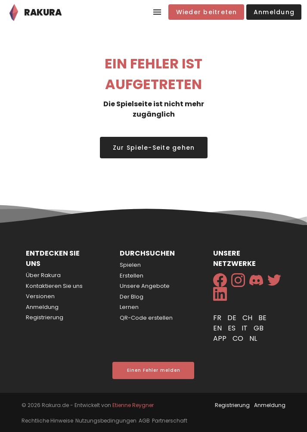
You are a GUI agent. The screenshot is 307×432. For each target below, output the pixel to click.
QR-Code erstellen (146, 318)
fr (218, 318)
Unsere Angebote (145, 286)
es (232, 328)
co (239, 338)
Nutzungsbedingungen (105, 420)
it (245, 328)
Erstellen (131, 276)
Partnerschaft (169, 420)
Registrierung (44, 317)
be (262, 318)
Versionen (40, 296)
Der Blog (131, 297)
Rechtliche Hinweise (47, 420)
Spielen (130, 265)
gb (259, 328)
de (232, 318)
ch (248, 318)
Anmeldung (42, 307)
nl (253, 338)
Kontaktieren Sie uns (54, 286)
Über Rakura (43, 275)
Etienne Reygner (133, 405)
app (220, 338)
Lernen (129, 307)
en (218, 328)
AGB (144, 420)
